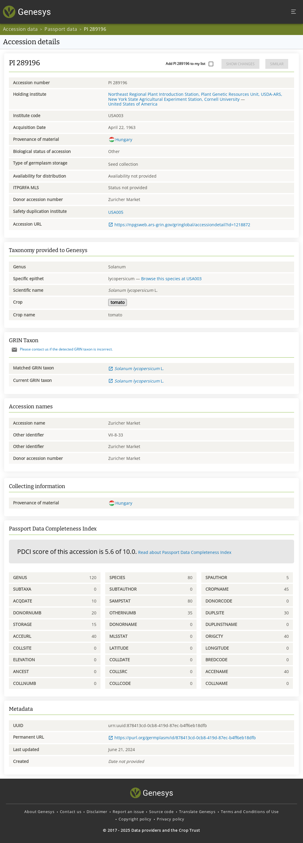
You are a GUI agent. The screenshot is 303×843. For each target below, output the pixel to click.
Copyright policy (135, 819)
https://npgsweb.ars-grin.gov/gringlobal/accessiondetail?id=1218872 (179, 224)
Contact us (71, 811)
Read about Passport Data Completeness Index (184, 552)
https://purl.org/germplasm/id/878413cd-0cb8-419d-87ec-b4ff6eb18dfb (182, 737)
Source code (161, 811)
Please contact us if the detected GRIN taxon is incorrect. (61, 349)
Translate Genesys (197, 811)
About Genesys (39, 811)
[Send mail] (14, 349)
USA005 (115, 212)
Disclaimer (97, 811)
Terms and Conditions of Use (250, 811)
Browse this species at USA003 (171, 278)
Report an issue (128, 811)
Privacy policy (170, 819)
